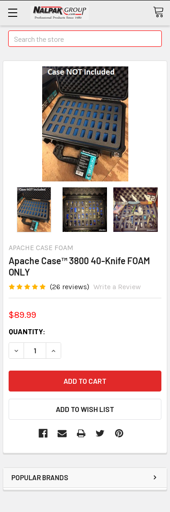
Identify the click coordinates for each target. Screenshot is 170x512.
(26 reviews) (69, 286)
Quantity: (27, 331)
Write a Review (117, 286)
